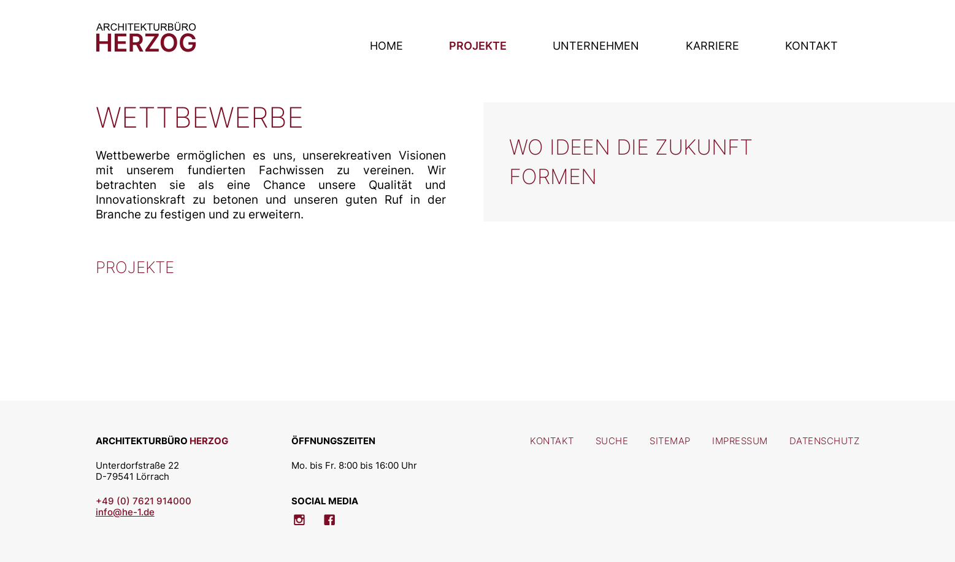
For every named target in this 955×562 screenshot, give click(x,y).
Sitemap (670, 441)
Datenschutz (824, 441)
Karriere (712, 45)
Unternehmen (596, 45)
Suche (612, 441)
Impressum (740, 441)
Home (386, 45)
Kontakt (811, 45)
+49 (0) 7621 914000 (143, 501)
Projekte (478, 45)
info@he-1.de (125, 512)
